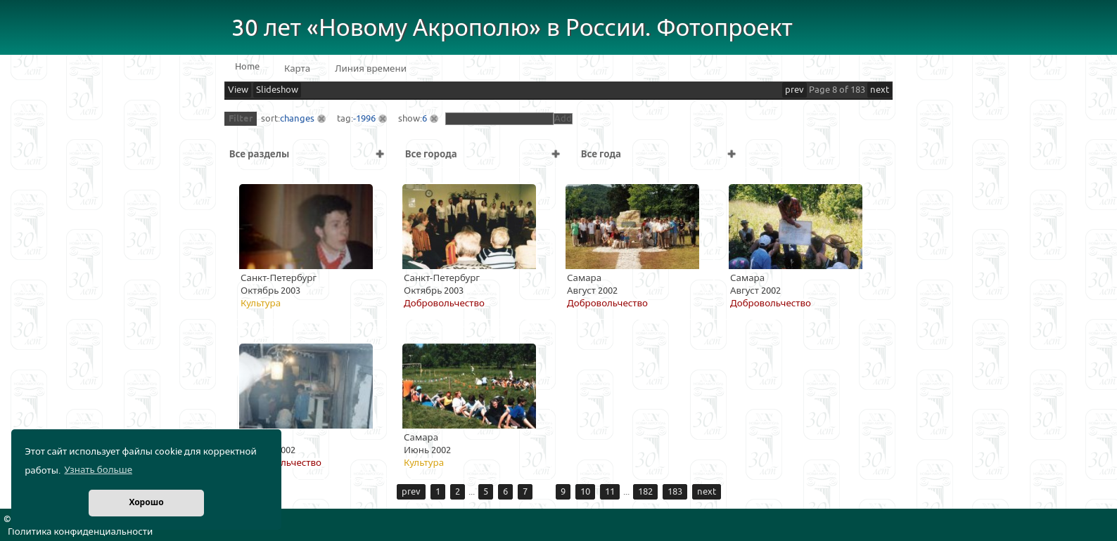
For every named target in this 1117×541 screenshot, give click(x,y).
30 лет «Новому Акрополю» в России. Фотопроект (512, 28)
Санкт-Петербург (279, 278)
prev (794, 90)
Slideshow (277, 90)
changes (297, 119)
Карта (297, 69)
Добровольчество (444, 303)
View (238, 90)
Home (247, 67)
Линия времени (371, 69)
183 (675, 492)
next (879, 90)
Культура (261, 303)
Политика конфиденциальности (80, 532)
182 (645, 492)
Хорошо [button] (146, 502)
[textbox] (499, 118)
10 (585, 492)
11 (610, 492)
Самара (584, 278)
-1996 (364, 119)
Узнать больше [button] (98, 470)
